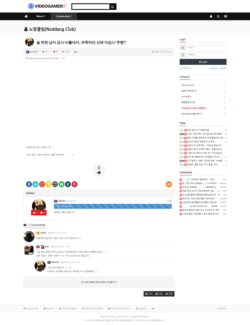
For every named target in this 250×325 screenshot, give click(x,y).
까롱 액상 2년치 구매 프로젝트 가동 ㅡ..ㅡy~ (201, 191)
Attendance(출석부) (191, 114)
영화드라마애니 (189, 91)
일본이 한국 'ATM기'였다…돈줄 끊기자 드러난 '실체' (210, 149)
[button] (149, 293)
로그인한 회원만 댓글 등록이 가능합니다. (99, 282)
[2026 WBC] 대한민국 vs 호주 (200, 142)
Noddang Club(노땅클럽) (193, 108)
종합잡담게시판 (188, 102)
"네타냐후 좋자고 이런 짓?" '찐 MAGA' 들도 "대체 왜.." (211, 153)
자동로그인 (185, 68)
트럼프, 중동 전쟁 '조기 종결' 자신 (201, 165)
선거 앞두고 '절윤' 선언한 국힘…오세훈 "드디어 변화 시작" (212, 161)
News (40, 16)
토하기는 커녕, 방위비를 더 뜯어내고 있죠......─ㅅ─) (205, 199)
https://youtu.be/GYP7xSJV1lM (45, 58)
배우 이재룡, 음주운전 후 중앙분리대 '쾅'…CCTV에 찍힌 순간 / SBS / (216, 138)
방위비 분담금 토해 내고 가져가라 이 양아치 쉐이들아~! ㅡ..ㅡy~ (210, 210)
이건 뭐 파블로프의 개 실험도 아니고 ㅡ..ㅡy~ (206, 157)
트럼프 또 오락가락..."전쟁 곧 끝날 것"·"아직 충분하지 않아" (212, 145)
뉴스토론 (186, 97)
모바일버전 (222, 309)
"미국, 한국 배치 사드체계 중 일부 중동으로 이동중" (209, 134)
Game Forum (187, 85)
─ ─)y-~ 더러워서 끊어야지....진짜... (198, 179)
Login (203, 61)
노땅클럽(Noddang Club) (50, 29)
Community (64, 16)
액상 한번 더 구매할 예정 (197, 130)
